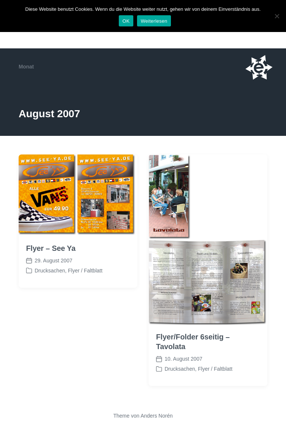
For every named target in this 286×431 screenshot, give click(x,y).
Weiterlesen (154, 21)
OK (126, 21)
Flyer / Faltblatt (85, 271)
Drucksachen (50, 271)
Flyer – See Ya (51, 248)
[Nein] (276, 16)
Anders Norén (156, 416)
